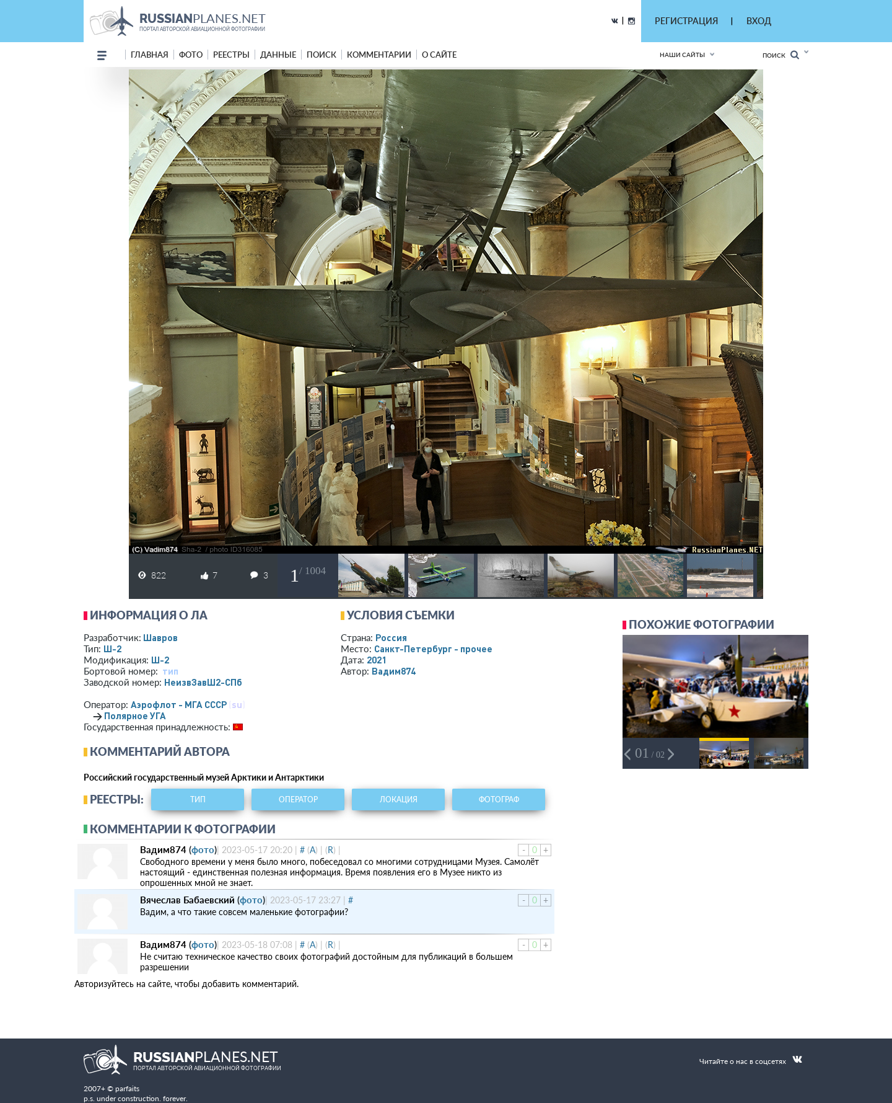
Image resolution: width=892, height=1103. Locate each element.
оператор (298, 799)
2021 (377, 659)
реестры (231, 55)
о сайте (439, 55)
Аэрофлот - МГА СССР (179, 704)
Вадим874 (394, 670)
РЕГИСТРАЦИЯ (686, 21)
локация (399, 799)
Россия (391, 637)
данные (278, 55)
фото (191, 55)
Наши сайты (682, 54)
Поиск (781, 55)
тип (170, 670)
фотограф (499, 799)
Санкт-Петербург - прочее (433, 648)
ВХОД (758, 21)
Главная (149, 55)
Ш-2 (112, 648)
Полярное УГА (135, 715)
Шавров (160, 637)
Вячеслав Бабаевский (187, 899)
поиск (321, 55)
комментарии (379, 55)
